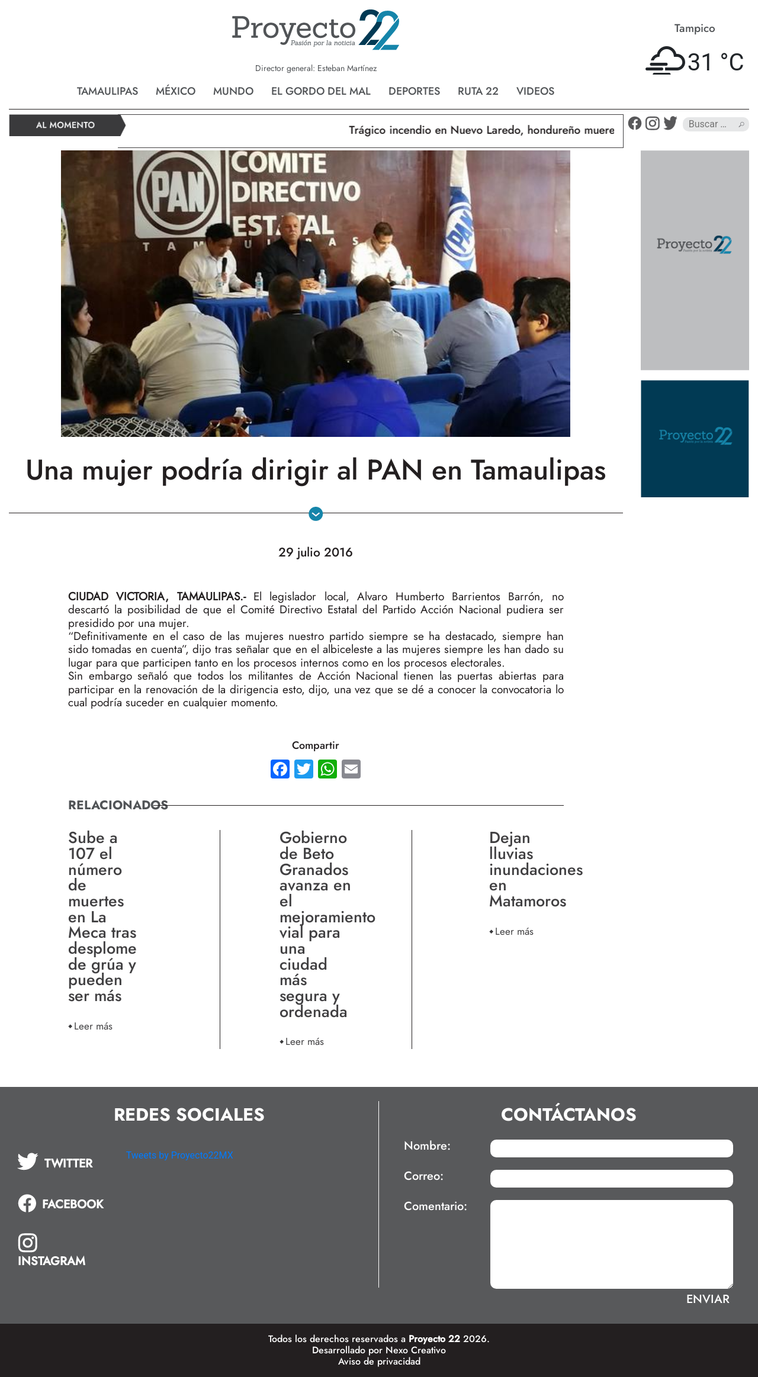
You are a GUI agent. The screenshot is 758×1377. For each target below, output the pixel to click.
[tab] (63, 1161)
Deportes (414, 91)
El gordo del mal (321, 91)
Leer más (93, 1025)
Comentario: (435, 1206)
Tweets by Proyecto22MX (179, 1155)
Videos (535, 91)
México (175, 91)
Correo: (424, 1176)
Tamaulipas (107, 91)
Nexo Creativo (416, 1350)
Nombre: (427, 1146)
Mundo (233, 91)
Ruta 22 (478, 91)
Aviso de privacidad (379, 1361)
